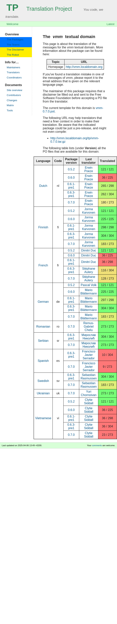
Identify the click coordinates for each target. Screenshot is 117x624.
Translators (13, 72)
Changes (12, 100)
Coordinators (14, 77)
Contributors (14, 95)
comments (97, 445)
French (43, 265)
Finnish (43, 227)
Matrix (10, 105)
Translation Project (39, 9)
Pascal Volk (89, 285)
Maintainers (13, 67)
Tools (10, 110)
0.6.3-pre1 (71, 194)
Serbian (43, 340)
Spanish (43, 360)
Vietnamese (43, 418)
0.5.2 (71, 169)
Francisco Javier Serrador (88, 355)
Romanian (43, 326)
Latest (111, 24)
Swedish (43, 380)
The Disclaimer (15, 49)
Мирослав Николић (88, 336)
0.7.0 (71, 202)
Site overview (14, 90)
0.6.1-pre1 (71, 185)
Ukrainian (43, 393)
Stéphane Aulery (88, 270)
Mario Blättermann (88, 291)
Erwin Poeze (88, 169)
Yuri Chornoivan (89, 393)
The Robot (13, 54)
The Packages (15, 39)
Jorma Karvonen (88, 210)
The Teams (13, 44)
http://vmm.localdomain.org (84, 66)
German (43, 301)
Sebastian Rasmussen (89, 376)
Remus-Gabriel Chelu (88, 326)
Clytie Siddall (88, 401)
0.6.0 (71, 177)
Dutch (43, 185)
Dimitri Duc (88, 250)
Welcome (12, 24)
